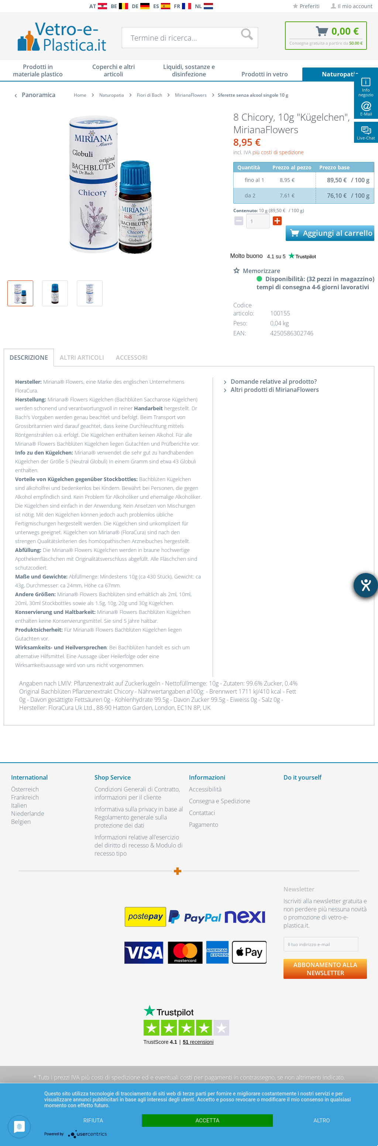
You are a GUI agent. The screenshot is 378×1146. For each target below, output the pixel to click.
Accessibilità (205, 789)
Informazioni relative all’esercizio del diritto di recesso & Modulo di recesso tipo (138, 845)
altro (321, 1120)
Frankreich (25, 797)
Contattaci (202, 813)
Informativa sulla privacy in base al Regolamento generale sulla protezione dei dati (138, 817)
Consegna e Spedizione (219, 801)
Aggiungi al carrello (331, 233)
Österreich (25, 789)
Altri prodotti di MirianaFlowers (271, 390)
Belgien (21, 822)
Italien (19, 805)
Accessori (132, 357)
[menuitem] (7, 6)
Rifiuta (93, 1120)
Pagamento (203, 825)
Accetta (207, 1120)
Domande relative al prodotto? (270, 381)
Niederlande (27, 814)
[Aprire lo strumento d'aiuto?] (366, 585)
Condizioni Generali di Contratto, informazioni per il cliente (137, 793)
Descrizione (29, 357)
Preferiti (306, 6)
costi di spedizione (115, 1077)
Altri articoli (82, 357)
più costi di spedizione (278, 152)
